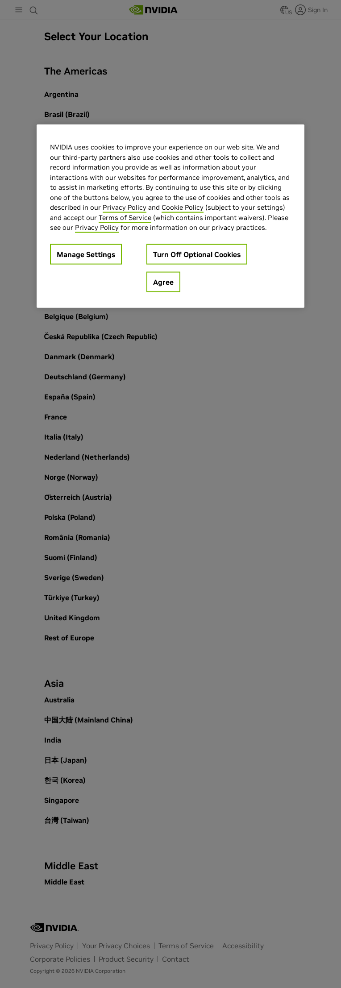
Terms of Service (125, 217)
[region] (170, 216)
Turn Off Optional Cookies (197, 253)
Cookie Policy (183, 207)
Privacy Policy (124, 207)
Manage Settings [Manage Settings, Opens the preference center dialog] (86, 253)
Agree (163, 281)
